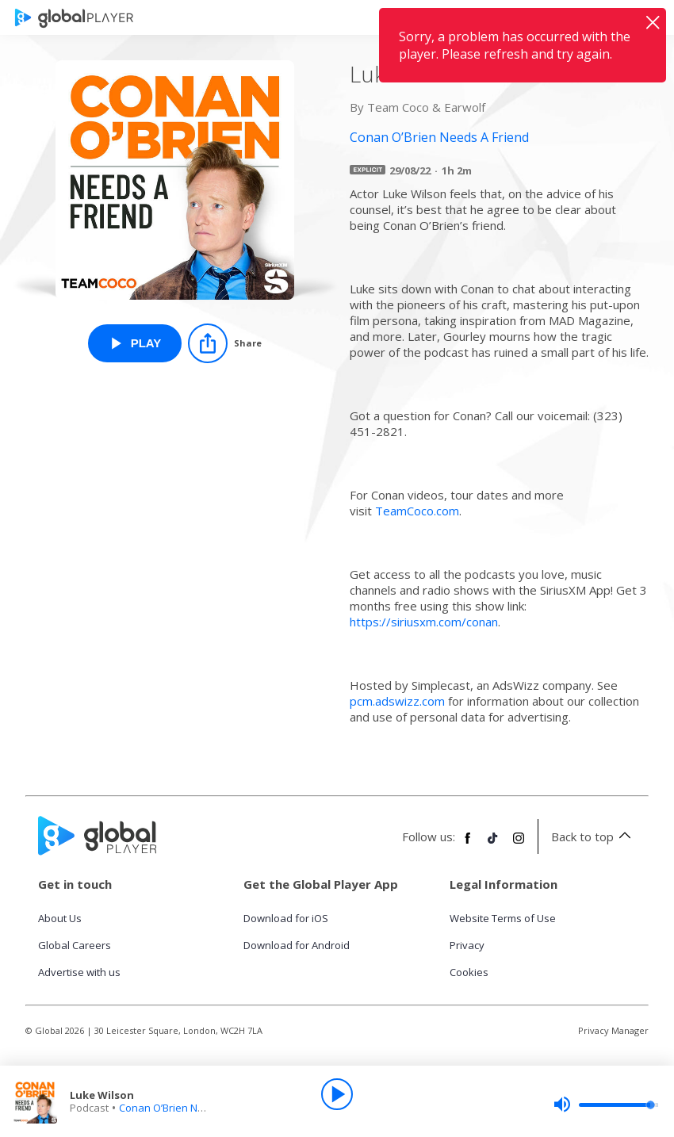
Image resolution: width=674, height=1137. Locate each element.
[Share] (225, 343)
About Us (60, 918)
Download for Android (296, 945)
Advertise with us (79, 972)
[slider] (606, 1104)
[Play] (337, 1094)
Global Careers (74, 945)
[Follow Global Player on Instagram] (518, 844)
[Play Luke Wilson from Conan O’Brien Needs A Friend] (135, 343)
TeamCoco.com (417, 511)
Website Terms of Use (503, 918)
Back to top (593, 836)
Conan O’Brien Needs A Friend (191, 1108)
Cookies (469, 972)
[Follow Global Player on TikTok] (493, 844)
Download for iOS (285, 918)
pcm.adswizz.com (397, 701)
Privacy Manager (613, 1030)
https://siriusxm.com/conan (424, 622)
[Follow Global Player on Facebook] (468, 844)
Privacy (467, 945)
